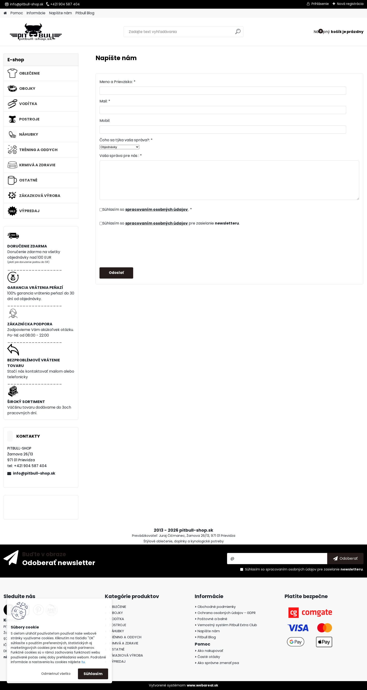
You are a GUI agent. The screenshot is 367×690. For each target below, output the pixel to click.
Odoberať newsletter (58, 562)
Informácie (36, 13)
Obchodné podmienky (215, 606)
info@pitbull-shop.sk (26, 4)
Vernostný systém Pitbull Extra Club (226, 625)
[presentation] (135, 245)
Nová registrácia (350, 3)
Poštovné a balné (211, 619)
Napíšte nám (60, 13)
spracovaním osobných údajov (156, 209)
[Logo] (36, 32)
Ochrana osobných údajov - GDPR (225, 612)
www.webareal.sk (202, 685)
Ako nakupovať (209, 650)
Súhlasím (93, 673)
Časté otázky (207, 656)
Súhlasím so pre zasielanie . (171, 223)
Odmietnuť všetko (55, 674)
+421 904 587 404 (65, 4)
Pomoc (17, 13)
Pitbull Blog (85, 13)
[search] (238, 33)
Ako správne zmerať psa (217, 663)
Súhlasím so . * (147, 209)
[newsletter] (345, 558)
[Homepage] (5, 13)
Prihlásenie (320, 3)
